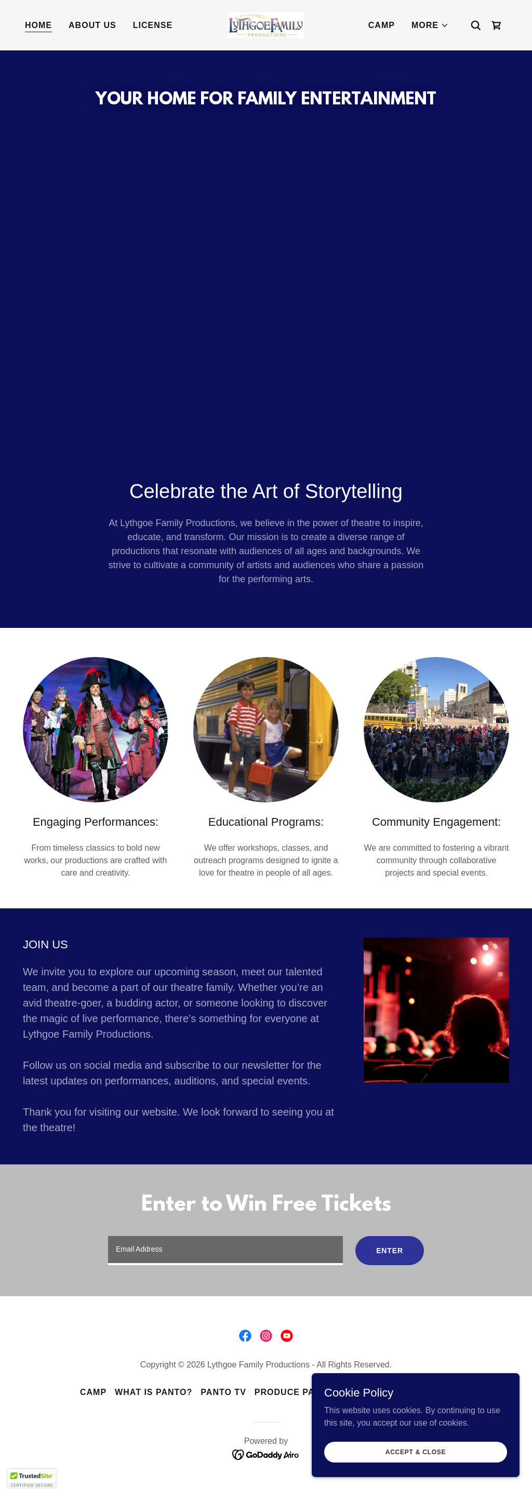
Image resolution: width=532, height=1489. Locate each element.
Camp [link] (381, 25)
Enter (389, 1250)
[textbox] (225, 1250)
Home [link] (38, 25)
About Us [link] (92, 25)
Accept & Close (415, 1451)
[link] (266, 24)
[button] (430, 25)
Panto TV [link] (223, 1392)
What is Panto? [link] (153, 1392)
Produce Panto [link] (294, 1392)
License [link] (152, 25)
